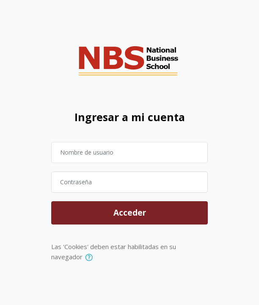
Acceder (129, 212)
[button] (90, 257)
